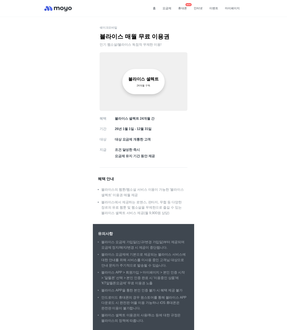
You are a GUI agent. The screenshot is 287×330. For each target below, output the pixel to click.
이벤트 (213, 8)
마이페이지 (232, 8)
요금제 (166, 8)
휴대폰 (184, 7)
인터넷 (198, 8)
